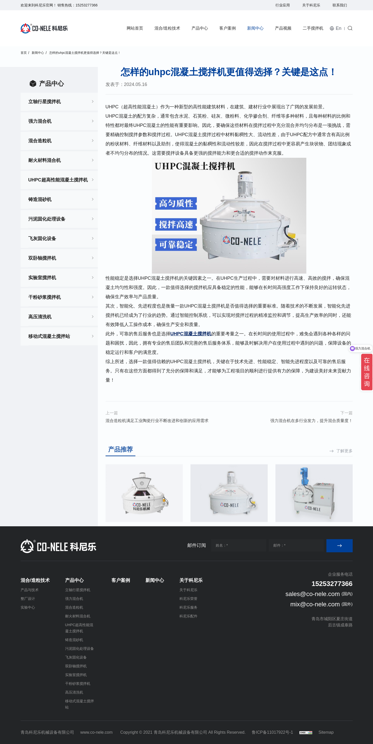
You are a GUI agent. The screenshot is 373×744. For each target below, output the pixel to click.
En (338, 28)
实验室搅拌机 (42, 277)
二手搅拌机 (313, 28)
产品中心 (200, 28)
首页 (24, 53)
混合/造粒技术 (167, 28)
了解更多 (344, 490)
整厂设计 (28, 599)
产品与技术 (30, 590)
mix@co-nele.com (315, 604)
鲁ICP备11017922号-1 (272, 732)
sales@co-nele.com (312, 593)
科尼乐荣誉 (188, 599)
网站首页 (135, 28)
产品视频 (283, 28)
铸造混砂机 (39, 199)
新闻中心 (255, 28)
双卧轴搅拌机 (42, 258)
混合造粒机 (39, 140)
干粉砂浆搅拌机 (44, 297)
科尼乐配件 (188, 616)
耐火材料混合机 (44, 160)
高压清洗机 (39, 316)
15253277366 (86, 5)
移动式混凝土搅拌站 (49, 336)
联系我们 (340, 5)
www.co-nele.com (96, 732)
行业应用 (282, 5)
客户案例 (227, 28)
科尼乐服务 (188, 607)
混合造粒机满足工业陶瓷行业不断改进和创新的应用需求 (157, 430)
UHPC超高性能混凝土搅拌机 (58, 179)
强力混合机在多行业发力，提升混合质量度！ (311, 430)
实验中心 (28, 607)
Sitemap (326, 732)
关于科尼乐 (311, 5)
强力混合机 (39, 121)
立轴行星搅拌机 (44, 101)
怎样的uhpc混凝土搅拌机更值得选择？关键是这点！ (85, 53)
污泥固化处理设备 (46, 219)
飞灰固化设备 (42, 238)
